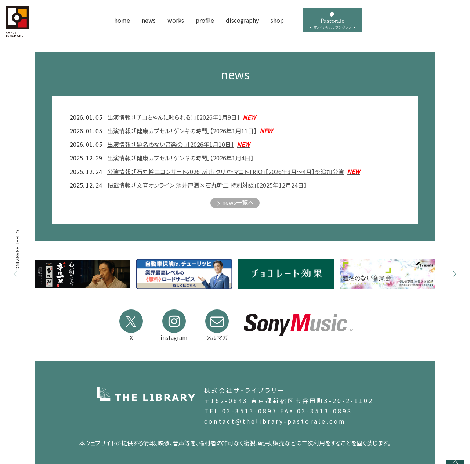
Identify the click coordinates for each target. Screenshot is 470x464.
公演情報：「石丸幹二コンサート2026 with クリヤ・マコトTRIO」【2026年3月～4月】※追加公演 (233, 171)
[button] (454, 274)
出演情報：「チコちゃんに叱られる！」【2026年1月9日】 (181, 117)
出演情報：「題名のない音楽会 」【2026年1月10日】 (178, 144)
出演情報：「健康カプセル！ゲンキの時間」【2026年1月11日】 (189, 130)
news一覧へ (238, 202)
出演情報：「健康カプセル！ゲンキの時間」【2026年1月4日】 (180, 157)
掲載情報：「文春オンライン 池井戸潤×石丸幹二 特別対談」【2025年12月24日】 (207, 185)
